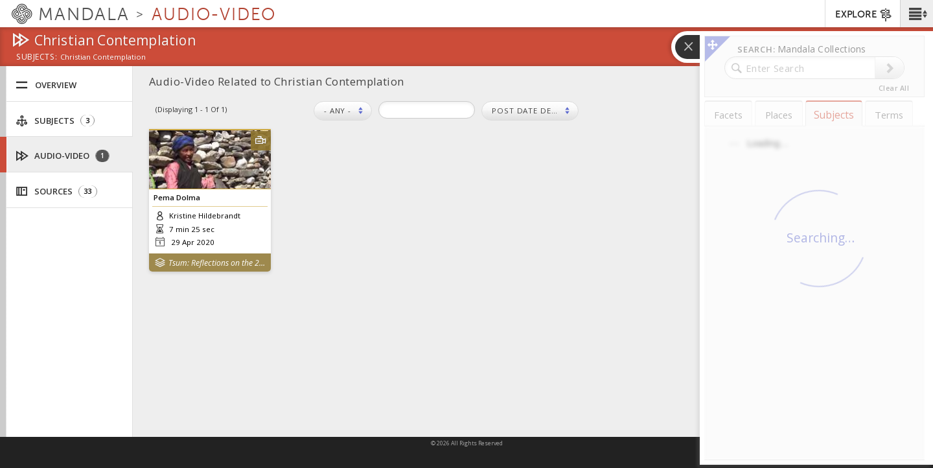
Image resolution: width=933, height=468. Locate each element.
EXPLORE (864, 14)
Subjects (55, 121)
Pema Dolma (177, 197)
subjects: (36, 57)
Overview (46, 85)
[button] (916, 13)
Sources (56, 191)
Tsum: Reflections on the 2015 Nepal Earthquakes (216, 262)
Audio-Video (62, 156)
